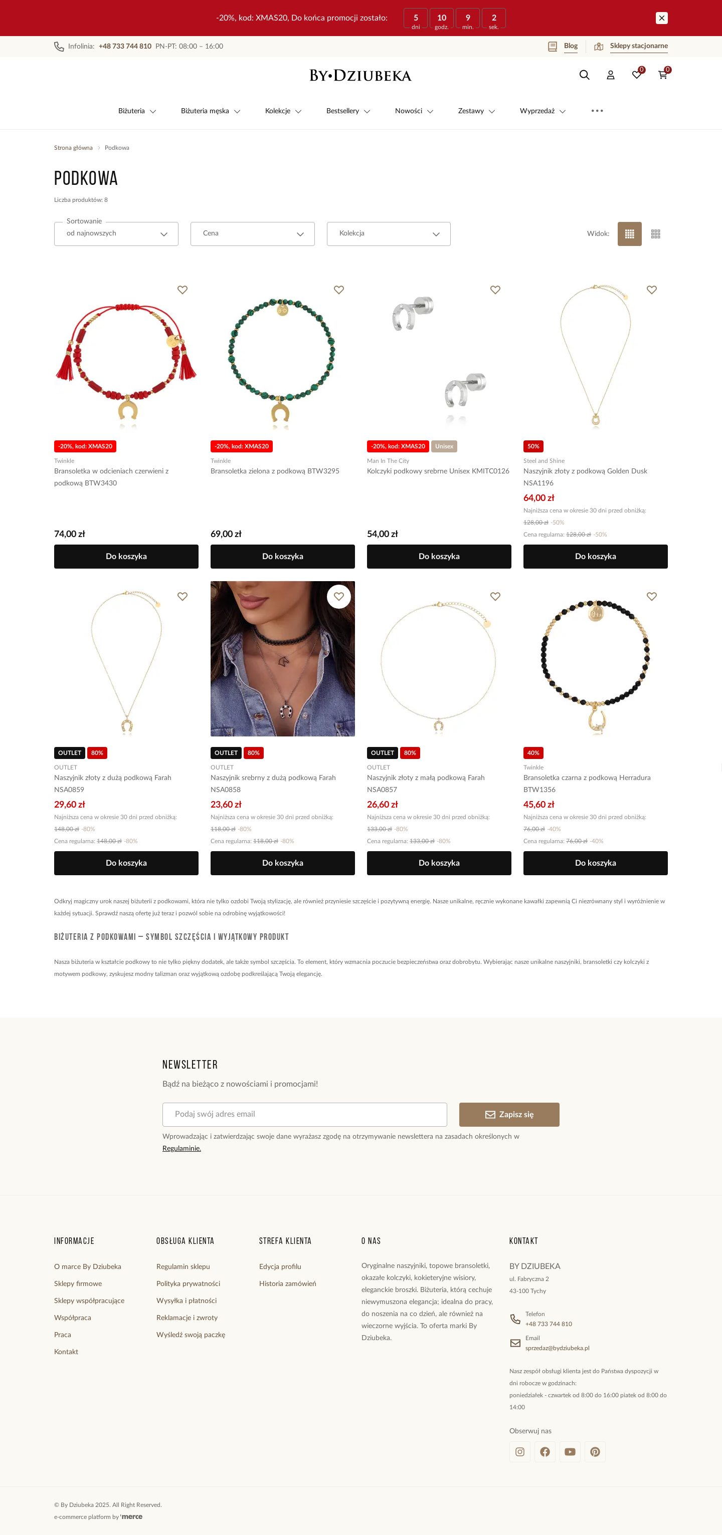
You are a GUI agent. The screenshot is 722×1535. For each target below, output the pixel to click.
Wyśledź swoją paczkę (190, 1335)
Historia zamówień (287, 1284)
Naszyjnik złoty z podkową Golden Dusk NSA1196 (585, 477)
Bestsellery (348, 111)
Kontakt (66, 1352)
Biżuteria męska (211, 111)
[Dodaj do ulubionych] (182, 290)
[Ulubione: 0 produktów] (637, 75)
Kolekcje (283, 111)
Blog (563, 46)
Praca (62, 1335)
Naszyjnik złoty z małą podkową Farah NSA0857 (426, 784)
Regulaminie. (181, 1148)
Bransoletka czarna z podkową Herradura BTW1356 (587, 784)
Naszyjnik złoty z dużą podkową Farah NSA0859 (112, 784)
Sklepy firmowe (78, 1284)
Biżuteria (137, 111)
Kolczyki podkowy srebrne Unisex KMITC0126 (438, 471)
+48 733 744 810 (548, 1324)
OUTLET (65, 767)
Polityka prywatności (188, 1284)
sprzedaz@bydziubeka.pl (557, 1348)
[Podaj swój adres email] (305, 1115)
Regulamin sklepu (183, 1266)
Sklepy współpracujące (89, 1301)
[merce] (131, 1517)
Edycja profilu (280, 1266)
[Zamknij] (662, 18)
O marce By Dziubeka (87, 1266)
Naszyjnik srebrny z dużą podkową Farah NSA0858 (273, 784)
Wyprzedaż (543, 111)
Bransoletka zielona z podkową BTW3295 (275, 471)
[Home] (361, 75)
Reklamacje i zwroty (187, 1318)
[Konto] (611, 75)
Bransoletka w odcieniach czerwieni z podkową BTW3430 (111, 477)
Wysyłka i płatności (186, 1301)
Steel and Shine (544, 461)
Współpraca (72, 1318)
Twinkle (64, 461)
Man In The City (388, 461)
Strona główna (73, 148)
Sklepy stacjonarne (631, 46)
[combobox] (116, 234)
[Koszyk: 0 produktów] (663, 75)
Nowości (414, 111)
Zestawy (477, 111)
